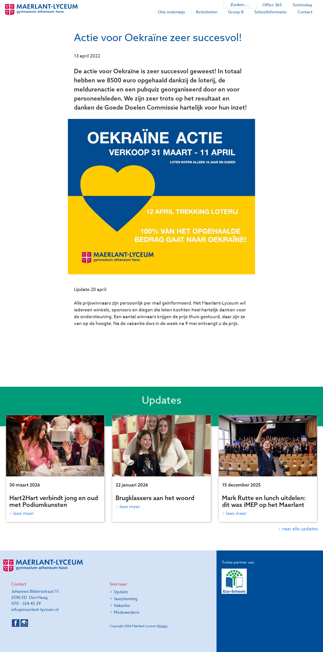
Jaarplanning (126, 599)
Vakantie (122, 606)
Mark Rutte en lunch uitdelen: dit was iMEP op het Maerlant (264, 501)
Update (121, 592)
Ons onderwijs (171, 12)
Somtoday (302, 5)
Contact (305, 12)
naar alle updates (300, 529)
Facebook (15, 623)
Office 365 (272, 5)
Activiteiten (206, 12)
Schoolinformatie (270, 12)
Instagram (24, 623)
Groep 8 (236, 12)
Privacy (162, 626)
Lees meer (23, 513)
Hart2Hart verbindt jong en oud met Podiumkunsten (53, 501)
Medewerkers (126, 612)
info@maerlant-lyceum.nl (35, 610)
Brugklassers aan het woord (155, 498)
